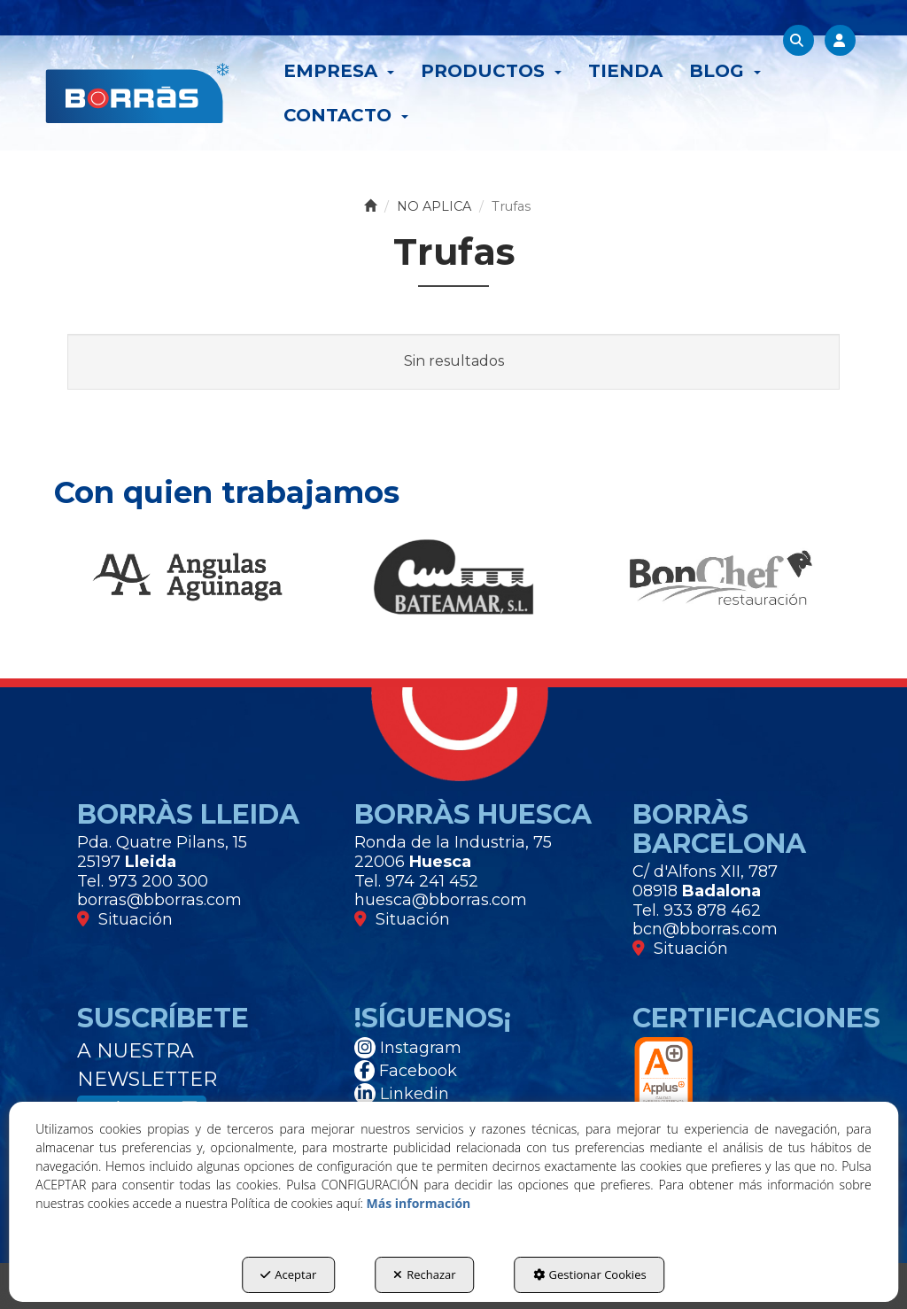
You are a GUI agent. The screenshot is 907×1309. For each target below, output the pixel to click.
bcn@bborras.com (705, 929)
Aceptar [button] (288, 1274)
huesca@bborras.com (440, 900)
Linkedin (401, 1094)
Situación (125, 919)
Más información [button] (419, 1203)
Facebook (405, 1071)
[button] (137, 93)
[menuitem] (338, 71)
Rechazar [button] (424, 1274)
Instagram (407, 1047)
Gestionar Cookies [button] (590, 1274)
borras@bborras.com (159, 900)
